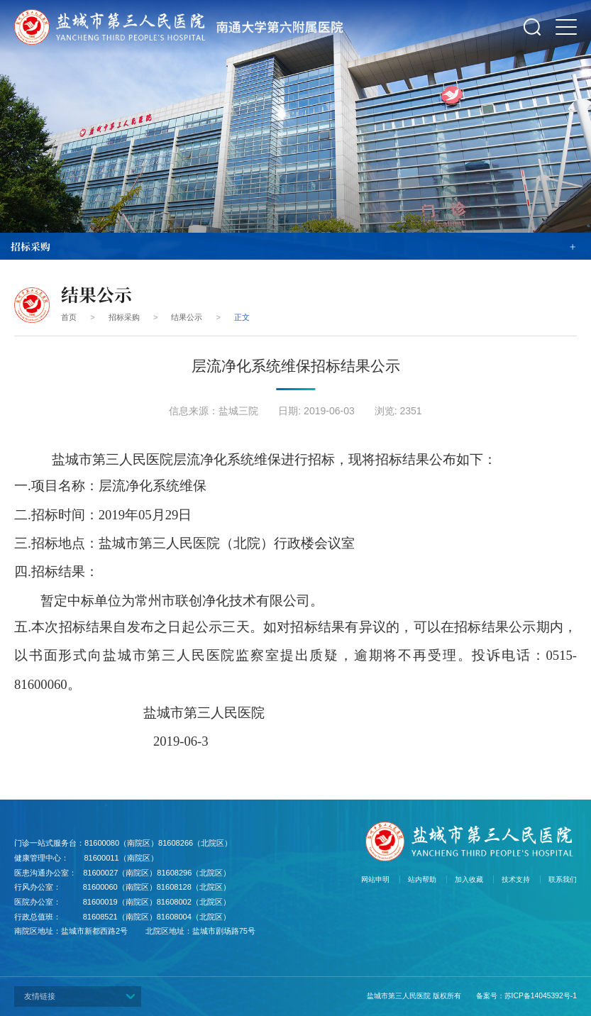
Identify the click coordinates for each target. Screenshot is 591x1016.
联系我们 (562, 879)
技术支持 (516, 879)
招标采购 (124, 317)
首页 (69, 317)
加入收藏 (469, 879)
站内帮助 (422, 879)
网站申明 (375, 879)
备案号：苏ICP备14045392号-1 (526, 996)
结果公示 (186, 317)
